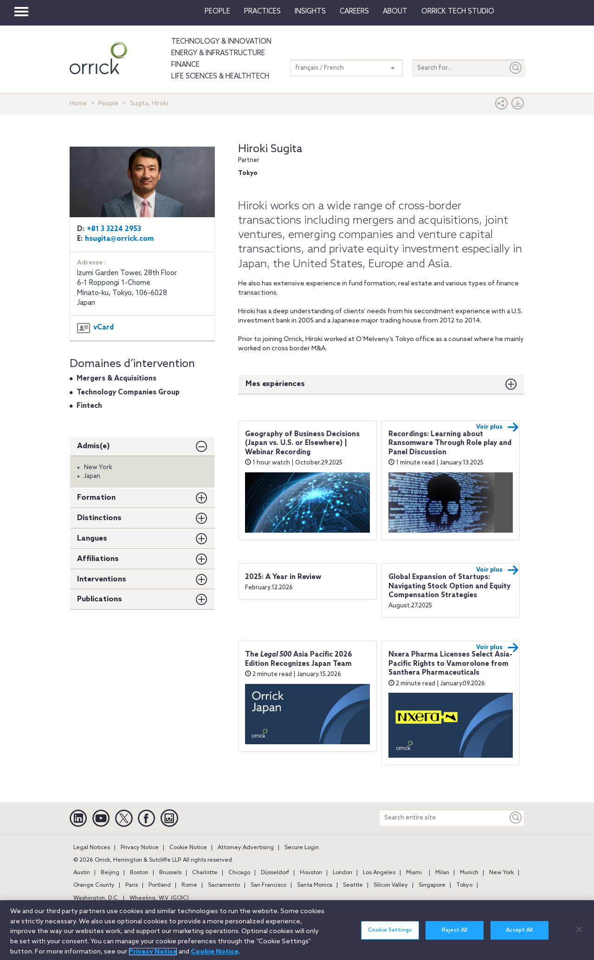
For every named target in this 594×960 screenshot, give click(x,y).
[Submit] (516, 68)
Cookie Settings (390, 936)
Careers (354, 11)
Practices (262, 11)
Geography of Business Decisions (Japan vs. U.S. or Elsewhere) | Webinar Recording (302, 443)
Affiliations (98, 558)
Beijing (110, 873)
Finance (185, 65)
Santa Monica (314, 885)
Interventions (101, 579)
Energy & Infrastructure (218, 53)
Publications (99, 599)
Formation (96, 497)
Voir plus (497, 427)
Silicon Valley (391, 885)
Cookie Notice (188, 847)
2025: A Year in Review (283, 577)
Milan (442, 873)
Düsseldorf (275, 873)
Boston (139, 873)
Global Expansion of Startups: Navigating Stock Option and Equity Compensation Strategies (449, 586)
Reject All (454, 936)
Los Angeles (379, 873)
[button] (501, 105)
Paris (131, 885)
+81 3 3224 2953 (114, 229)
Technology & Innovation (221, 42)
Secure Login (301, 847)
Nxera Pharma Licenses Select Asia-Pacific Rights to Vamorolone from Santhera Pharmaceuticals (450, 664)
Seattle (353, 885)
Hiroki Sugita (270, 149)
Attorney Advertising (246, 847)
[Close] (579, 934)
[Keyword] (516, 817)
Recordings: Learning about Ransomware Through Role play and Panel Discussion (449, 443)
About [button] (395, 11)
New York (501, 873)
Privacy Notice (140, 847)
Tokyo (464, 885)
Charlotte (205, 873)
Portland (159, 885)
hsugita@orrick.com (119, 239)
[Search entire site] (443, 817)
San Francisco (268, 885)
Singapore (432, 885)
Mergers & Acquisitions (116, 378)
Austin (81, 873)
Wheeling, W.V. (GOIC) (159, 898)
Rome (189, 885)
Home (78, 103)
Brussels (170, 873)
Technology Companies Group (128, 392)
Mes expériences (275, 384)
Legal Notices (91, 847)
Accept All (519, 936)
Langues (92, 538)
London (342, 873)
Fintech (89, 406)
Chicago (239, 873)
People (217, 11)
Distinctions (99, 518)
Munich (469, 873)
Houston (311, 873)
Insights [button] (310, 11)
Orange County (94, 885)
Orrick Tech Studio (457, 11)
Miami (414, 873)
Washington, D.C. (96, 898)
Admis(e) (93, 446)
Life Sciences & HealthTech (220, 76)
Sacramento (224, 885)
